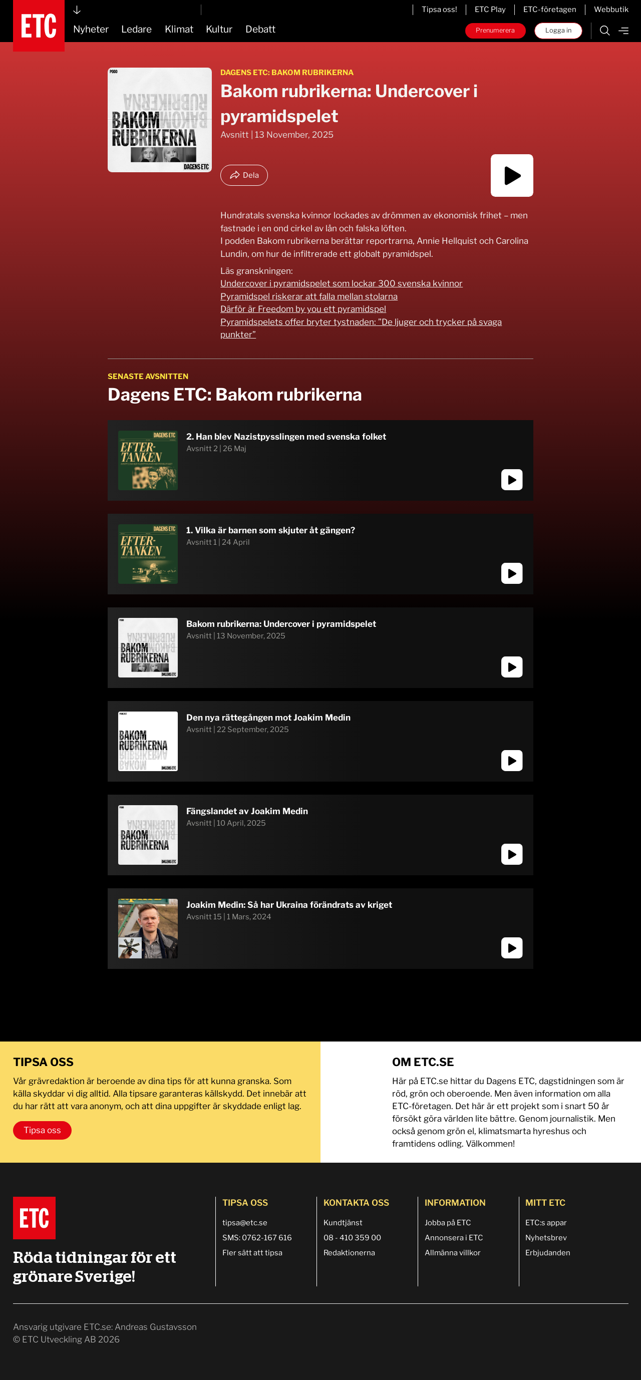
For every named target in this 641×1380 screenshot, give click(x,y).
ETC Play (490, 9)
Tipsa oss (42, 1130)
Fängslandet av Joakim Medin (247, 811)
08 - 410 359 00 (352, 1237)
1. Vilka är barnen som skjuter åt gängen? (270, 530)
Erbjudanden (547, 1252)
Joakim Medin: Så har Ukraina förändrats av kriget (289, 905)
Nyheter (91, 29)
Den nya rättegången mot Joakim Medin (268, 718)
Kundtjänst (343, 1222)
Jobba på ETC (448, 1222)
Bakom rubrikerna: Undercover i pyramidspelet (281, 624)
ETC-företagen (549, 9)
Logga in (558, 30)
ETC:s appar (546, 1222)
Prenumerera (495, 30)
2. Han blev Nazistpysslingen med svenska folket (286, 437)
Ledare (136, 29)
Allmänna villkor (453, 1252)
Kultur (219, 29)
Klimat (179, 29)
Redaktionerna (349, 1252)
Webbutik (611, 9)
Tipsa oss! (439, 9)
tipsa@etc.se (244, 1222)
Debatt (260, 29)
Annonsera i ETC (454, 1237)
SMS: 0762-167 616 (257, 1237)
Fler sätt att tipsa (252, 1252)
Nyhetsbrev (546, 1237)
